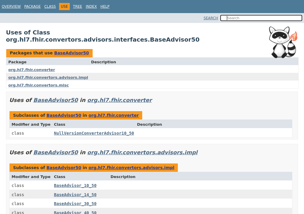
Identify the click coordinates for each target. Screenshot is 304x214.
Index (91, 6)
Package (32, 6)
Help (105, 6)
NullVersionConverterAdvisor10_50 (94, 133)
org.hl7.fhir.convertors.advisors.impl (48, 77)
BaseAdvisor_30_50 (75, 203)
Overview (11, 6)
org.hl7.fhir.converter (31, 69)
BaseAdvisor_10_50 (75, 185)
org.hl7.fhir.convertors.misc (38, 85)
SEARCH (211, 18)
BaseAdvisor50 (71, 53)
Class (50, 6)
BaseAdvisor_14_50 (75, 194)
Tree (77, 6)
